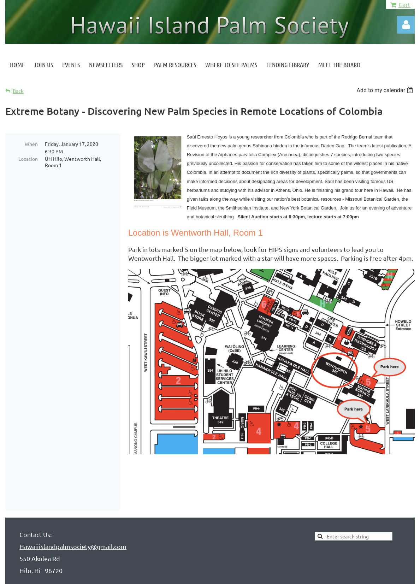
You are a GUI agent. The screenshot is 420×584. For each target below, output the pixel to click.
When (31, 144)
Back (18, 91)
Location (28, 158)
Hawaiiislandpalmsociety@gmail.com (72, 514)
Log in (406, 25)
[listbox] (385, 90)
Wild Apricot (330, 575)
